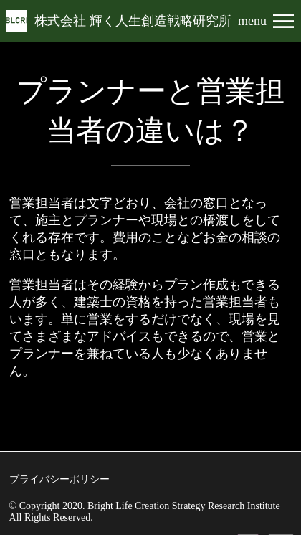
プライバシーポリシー (59, 479)
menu (252, 21)
